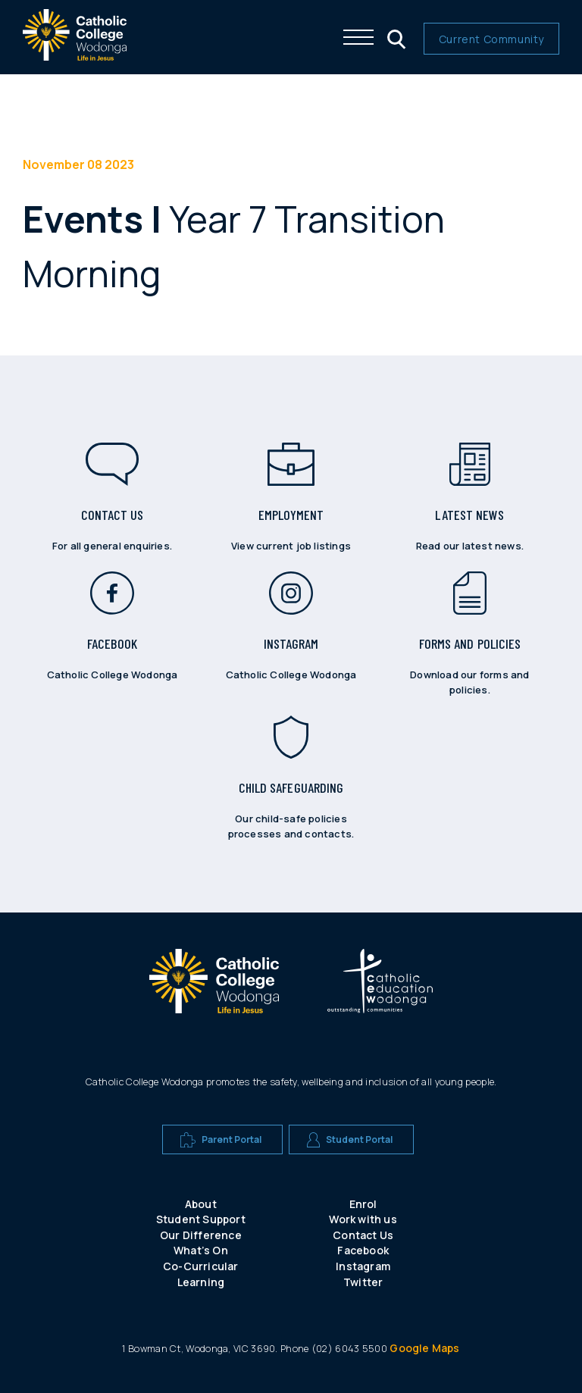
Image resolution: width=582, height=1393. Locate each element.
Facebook (363, 1250)
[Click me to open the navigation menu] (358, 37)
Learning (201, 1282)
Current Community (491, 39)
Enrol (363, 1204)
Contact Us (363, 1235)
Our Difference (201, 1235)
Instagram (363, 1266)
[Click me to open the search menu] (395, 37)
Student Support (201, 1219)
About (201, 1204)
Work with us (362, 1219)
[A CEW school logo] (214, 984)
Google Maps (424, 1348)
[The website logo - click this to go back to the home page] (75, 56)
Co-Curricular (201, 1266)
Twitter (363, 1282)
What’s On (201, 1250)
